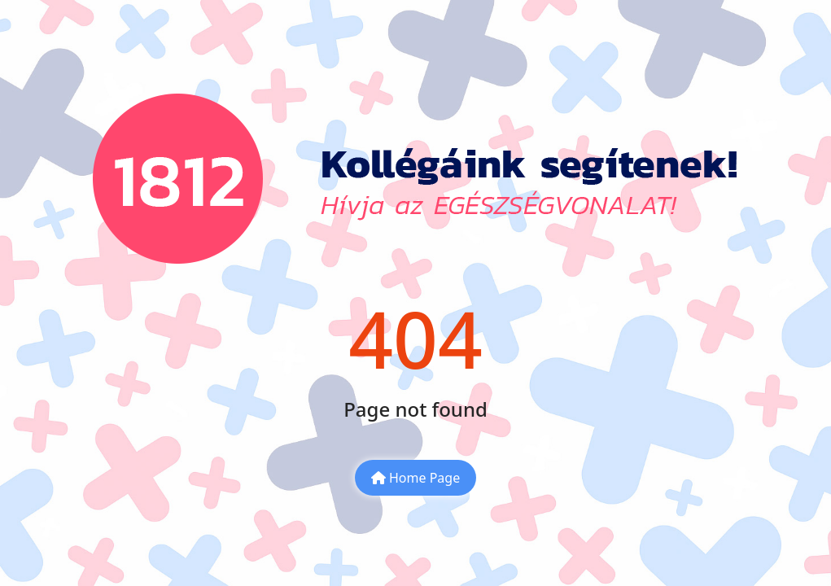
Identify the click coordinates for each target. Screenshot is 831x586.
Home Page (415, 478)
